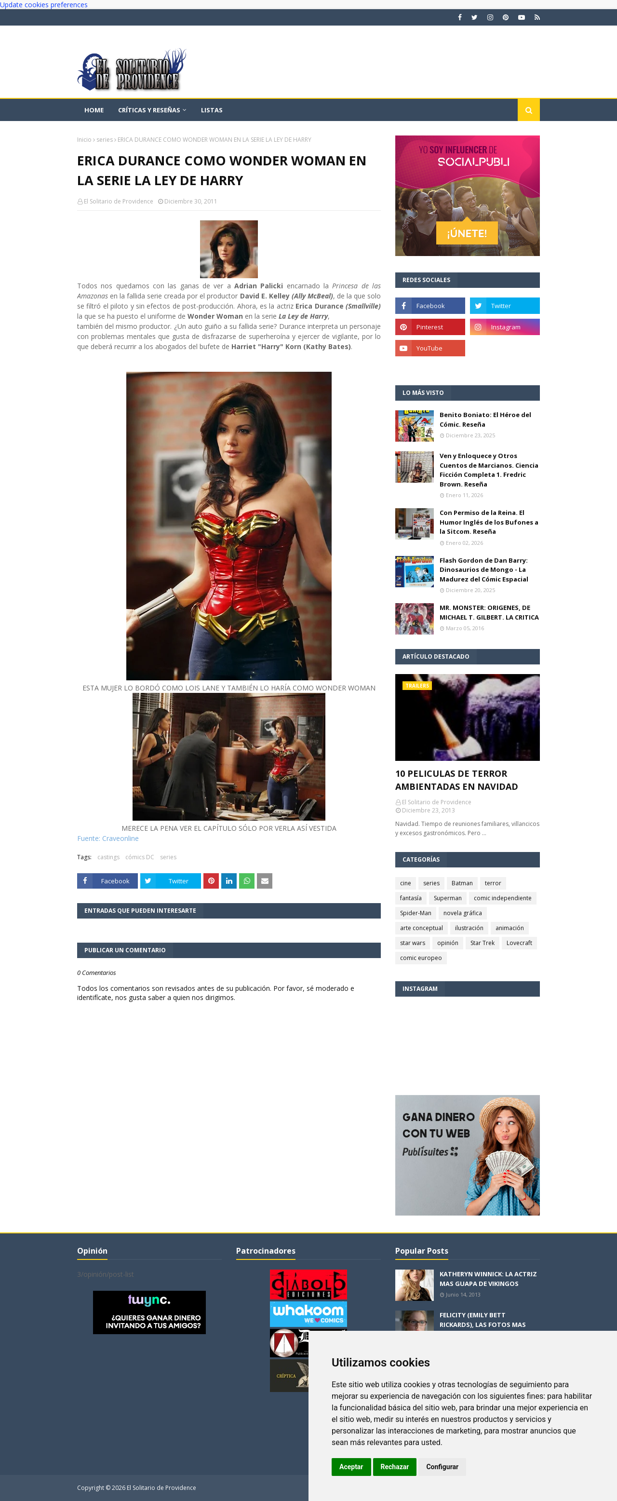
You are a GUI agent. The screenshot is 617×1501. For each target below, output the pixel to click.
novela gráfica (462, 913)
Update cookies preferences (44, 4)
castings (108, 857)
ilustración (469, 928)
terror (493, 883)
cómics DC (139, 857)
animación (510, 928)
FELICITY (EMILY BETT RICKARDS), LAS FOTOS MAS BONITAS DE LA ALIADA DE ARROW (483, 1329)
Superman (448, 898)
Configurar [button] (442, 1467)
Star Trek (482, 943)
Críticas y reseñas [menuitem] (149, 110)
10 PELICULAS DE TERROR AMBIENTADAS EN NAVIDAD (456, 780)
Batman (462, 883)
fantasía (411, 898)
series (104, 139)
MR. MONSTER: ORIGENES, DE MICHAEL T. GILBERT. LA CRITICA (489, 612)
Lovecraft (519, 943)
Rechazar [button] (395, 1467)
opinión (447, 943)
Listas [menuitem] (212, 110)
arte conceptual (421, 928)
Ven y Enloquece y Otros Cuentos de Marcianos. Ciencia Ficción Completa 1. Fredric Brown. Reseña (489, 469)
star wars (412, 943)
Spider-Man (415, 913)
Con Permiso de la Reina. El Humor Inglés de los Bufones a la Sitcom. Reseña (489, 522)
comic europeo (421, 958)
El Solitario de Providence (118, 201)
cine (405, 883)
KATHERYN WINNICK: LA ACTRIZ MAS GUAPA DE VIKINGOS (488, 1279)
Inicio (84, 139)
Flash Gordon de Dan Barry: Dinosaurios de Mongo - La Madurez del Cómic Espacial (484, 569)
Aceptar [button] (351, 1467)
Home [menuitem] (94, 110)
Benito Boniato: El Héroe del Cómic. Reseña (485, 419)
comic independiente (503, 898)
